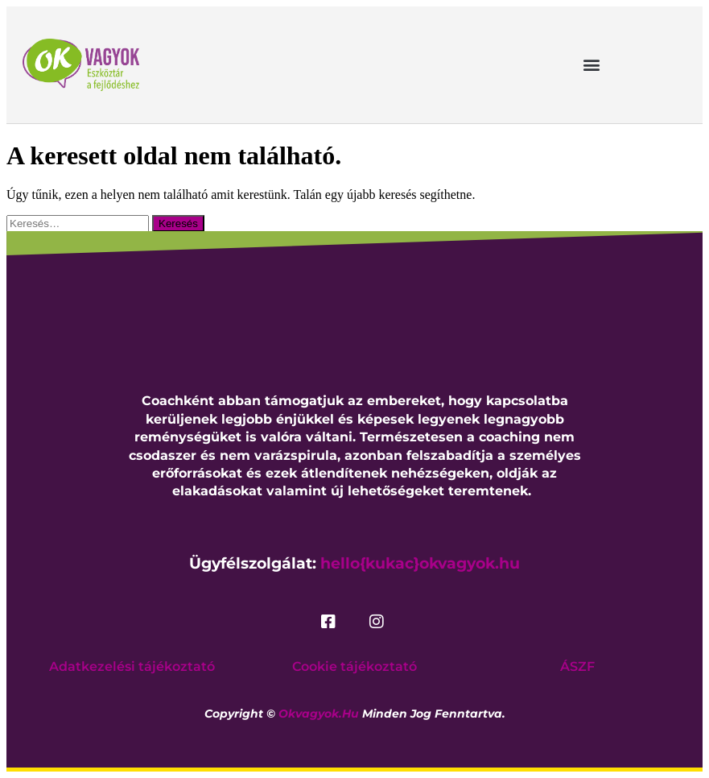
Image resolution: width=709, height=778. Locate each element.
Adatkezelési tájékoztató (132, 666)
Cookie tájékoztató (354, 666)
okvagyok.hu (318, 713)
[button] (592, 65)
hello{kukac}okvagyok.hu (420, 563)
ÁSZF (577, 666)
